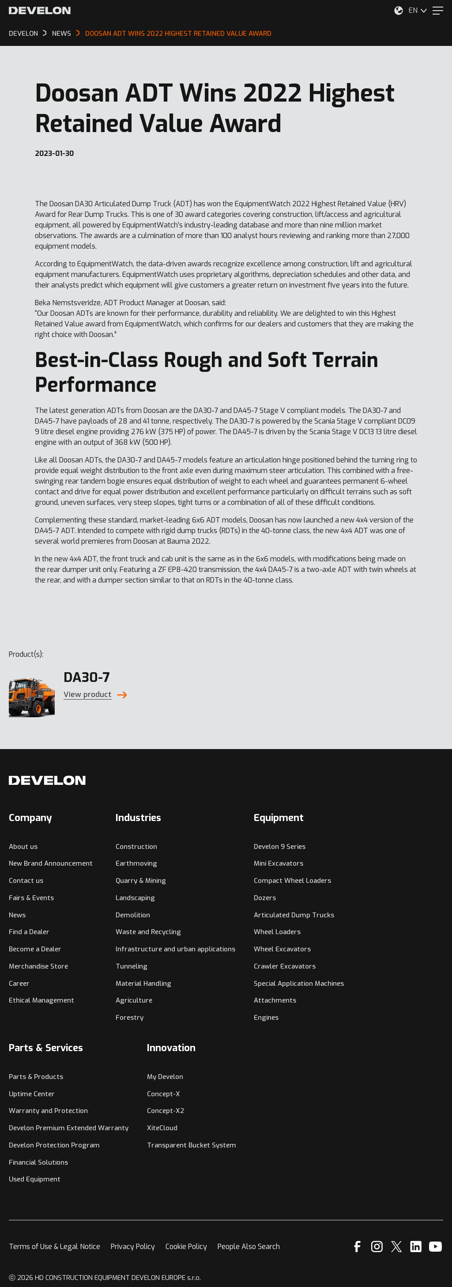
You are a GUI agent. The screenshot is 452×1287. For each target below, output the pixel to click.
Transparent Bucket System (191, 1145)
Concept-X (163, 1094)
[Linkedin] (416, 1246)
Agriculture (134, 1000)
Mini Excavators (278, 863)
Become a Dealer (35, 949)
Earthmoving (136, 863)
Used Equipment (34, 1179)
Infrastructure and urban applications (175, 949)
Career (19, 983)
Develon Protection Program (54, 1145)
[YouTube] (435, 1246)
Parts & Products (36, 1076)
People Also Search (249, 1246)
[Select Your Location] (398, 10)
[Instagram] (377, 1246)
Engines (266, 1017)
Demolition (133, 915)
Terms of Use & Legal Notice (54, 1246)
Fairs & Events (31, 897)
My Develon (165, 1076)
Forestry (129, 1017)
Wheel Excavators (282, 949)
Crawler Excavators (285, 966)
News (17, 915)
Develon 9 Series (279, 846)
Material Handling (143, 983)
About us (23, 846)
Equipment (279, 817)
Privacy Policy (133, 1246)
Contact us (26, 880)
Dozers (265, 897)
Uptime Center (32, 1094)
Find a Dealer (29, 931)
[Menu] (438, 10)
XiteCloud (162, 1128)
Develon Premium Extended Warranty (68, 1128)
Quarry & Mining (141, 880)
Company (30, 817)
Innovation (171, 1047)
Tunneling (131, 966)
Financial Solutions (38, 1162)
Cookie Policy (186, 1246)
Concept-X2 (165, 1110)
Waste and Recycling (148, 931)
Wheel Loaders (277, 931)
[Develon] (40, 11)
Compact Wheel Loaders (292, 880)
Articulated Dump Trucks (294, 915)
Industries (138, 817)
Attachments (275, 1000)
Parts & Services (46, 1047)
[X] (396, 1246)
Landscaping (135, 897)
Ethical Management (41, 1000)
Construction (136, 846)
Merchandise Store (38, 966)
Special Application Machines (299, 983)
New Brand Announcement (51, 863)
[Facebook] (357, 1246)
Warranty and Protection (48, 1110)
